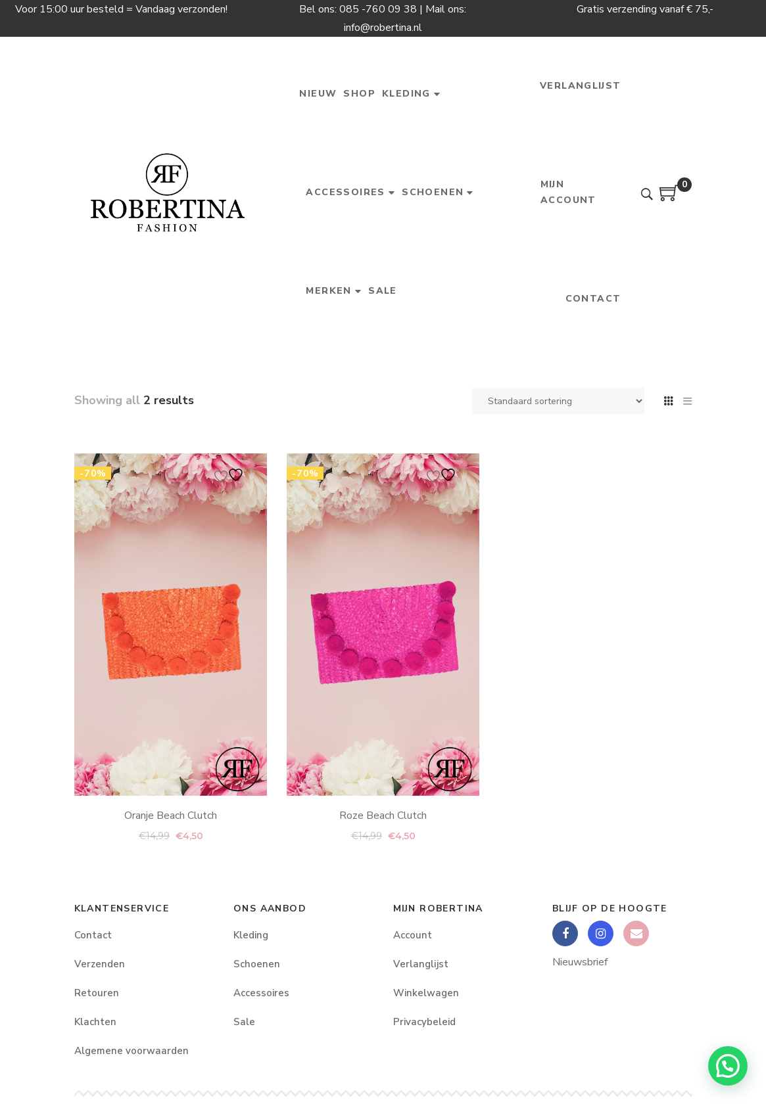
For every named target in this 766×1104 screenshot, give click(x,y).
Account (412, 935)
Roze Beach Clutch (383, 733)
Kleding (250, 935)
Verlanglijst (420, 964)
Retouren (96, 993)
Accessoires (261, 993)
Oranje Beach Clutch (170, 797)
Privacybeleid (424, 1021)
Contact (93, 935)
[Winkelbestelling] (558, 401)
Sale (244, 1021)
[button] (728, 1066)
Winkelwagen (426, 993)
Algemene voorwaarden (131, 1050)
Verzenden (99, 964)
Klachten (95, 1021)
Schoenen (256, 964)
